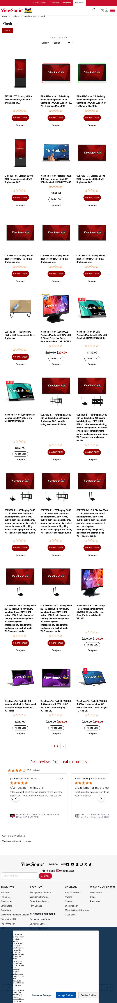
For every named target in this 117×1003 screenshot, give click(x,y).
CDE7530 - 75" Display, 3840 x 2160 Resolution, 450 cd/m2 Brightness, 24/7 (90, 259)
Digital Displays (30, 16)
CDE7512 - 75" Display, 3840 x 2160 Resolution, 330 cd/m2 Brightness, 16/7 (90, 179)
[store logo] (47, 10)
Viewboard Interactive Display (15, 915)
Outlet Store (6, 906)
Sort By (45, 43)
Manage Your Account (40, 892)
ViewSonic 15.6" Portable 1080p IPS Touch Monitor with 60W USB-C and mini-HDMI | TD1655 (56, 179)
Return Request (37, 968)
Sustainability (71, 906)
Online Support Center (40, 919)
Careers (68, 901)
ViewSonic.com (39, 3)
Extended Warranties (39, 946)
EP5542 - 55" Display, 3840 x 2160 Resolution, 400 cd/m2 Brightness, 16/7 (18, 99)
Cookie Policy (71, 982)
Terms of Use (58, 982)
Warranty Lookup (38, 942)
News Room (96, 892)
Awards (68, 897)
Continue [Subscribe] (45, 876)
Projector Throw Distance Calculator (47, 964)
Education (55, 3)
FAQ (32, 950)
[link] (58, 815)
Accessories (6, 901)
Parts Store (6, 910)
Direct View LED (8, 919)
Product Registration (39, 928)
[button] (20, 125)
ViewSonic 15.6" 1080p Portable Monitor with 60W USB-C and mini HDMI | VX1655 (20, 418)
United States (64, 871)
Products (16, 16)
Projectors (6, 897)
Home (5, 16)
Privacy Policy (46, 982)
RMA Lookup (36, 906)
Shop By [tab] (7, 30)
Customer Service (38, 924)
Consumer (79, 3)
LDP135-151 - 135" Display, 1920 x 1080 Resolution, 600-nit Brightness (20, 335)
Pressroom (95, 901)
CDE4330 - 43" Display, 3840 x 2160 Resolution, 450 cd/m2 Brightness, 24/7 (19, 259)
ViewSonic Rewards (39, 897)
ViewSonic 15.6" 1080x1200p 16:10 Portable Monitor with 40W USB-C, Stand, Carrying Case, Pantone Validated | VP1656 (90, 612)
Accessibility (36, 959)
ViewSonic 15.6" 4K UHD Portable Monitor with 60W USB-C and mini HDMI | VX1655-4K (92, 335)
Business (67, 3)
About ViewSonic (73, 892)
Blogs (93, 897)
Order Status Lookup (39, 901)
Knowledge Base (38, 955)
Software (5, 928)
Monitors (5, 892)
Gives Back (70, 915)
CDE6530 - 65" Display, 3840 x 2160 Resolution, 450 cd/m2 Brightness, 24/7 (55, 259)
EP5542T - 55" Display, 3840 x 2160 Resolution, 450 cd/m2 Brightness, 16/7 (19, 179)
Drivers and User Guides (41, 933)
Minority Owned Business (77, 910)
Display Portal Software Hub (43, 937)
